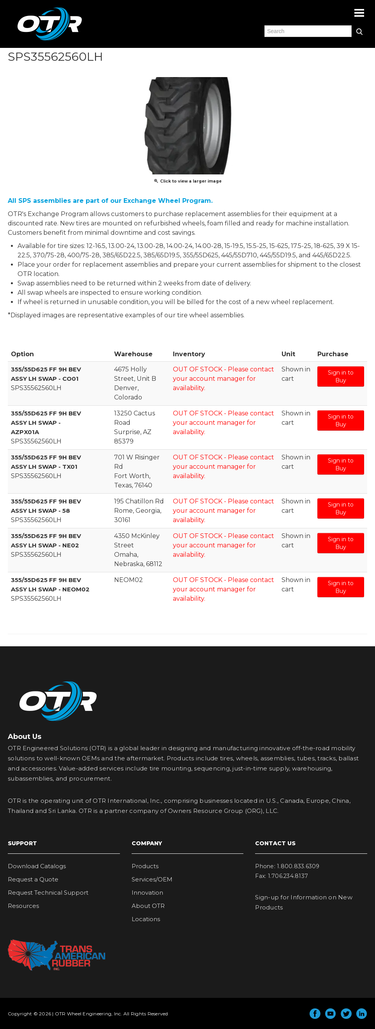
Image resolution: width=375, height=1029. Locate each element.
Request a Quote (33, 879)
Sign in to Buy (341, 376)
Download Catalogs (37, 866)
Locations (146, 919)
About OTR (148, 905)
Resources (23, 905)
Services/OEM (152, 879)
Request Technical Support (48, 892)
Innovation (147, 892)
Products (145, 866)
